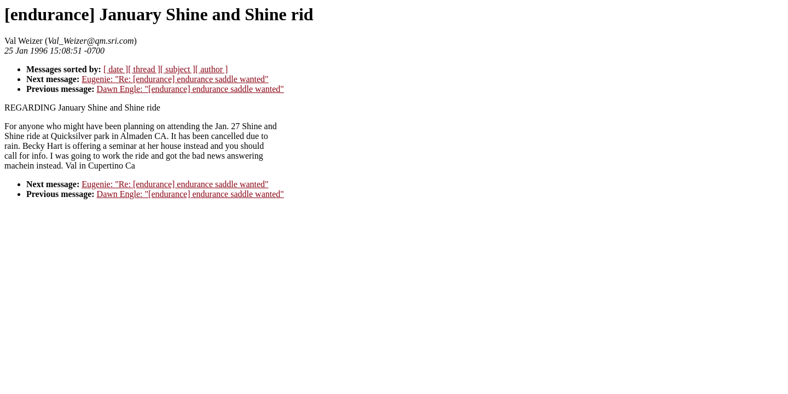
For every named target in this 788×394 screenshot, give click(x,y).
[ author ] (211, 69)
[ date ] (115, 69)
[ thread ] (144, 69)
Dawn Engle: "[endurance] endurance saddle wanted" (190, 89)
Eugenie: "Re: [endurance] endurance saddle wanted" (175, 79)
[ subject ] (177, 69)
